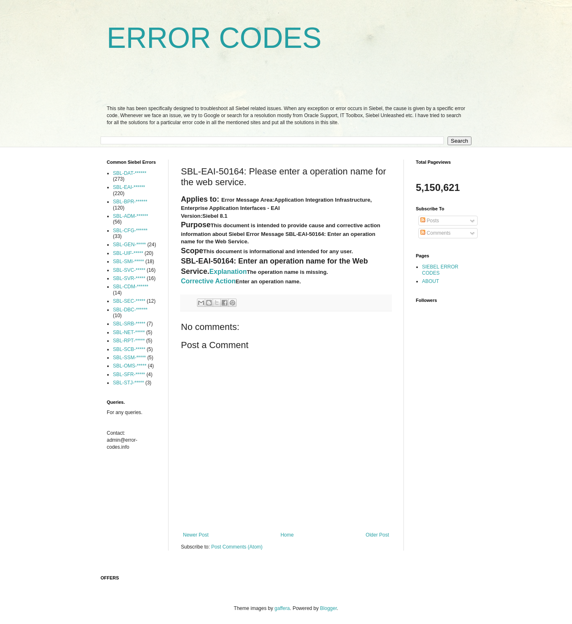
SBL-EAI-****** (129, 187)
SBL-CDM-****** (130, 287)
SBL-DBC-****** (130, 310)
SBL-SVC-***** (129, 270)
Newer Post (196, 535)
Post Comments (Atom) (237, 547)
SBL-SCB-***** (129, 349)
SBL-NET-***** (129, 332)
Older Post (377, 535)
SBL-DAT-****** (129, 173)
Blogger (328, 608)
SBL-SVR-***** (129, 278)
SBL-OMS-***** (129, 366)
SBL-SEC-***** (129, 301)
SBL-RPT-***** (129, 341)
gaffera (282, 608)
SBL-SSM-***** (129, 357)
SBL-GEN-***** (129, 244)
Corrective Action (208, 281)
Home (287, 535)
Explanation (228, 271)
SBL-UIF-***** (128, 253)
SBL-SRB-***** (129, 324)
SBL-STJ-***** (128, 383)
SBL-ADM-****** (130, 216)
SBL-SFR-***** (129, 374)
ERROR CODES (214, 38)
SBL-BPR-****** (130, 202)
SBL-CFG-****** (130, 230)
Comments (435, 233)
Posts (429, 221)
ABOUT (430, 281)
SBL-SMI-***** (128, 261)
